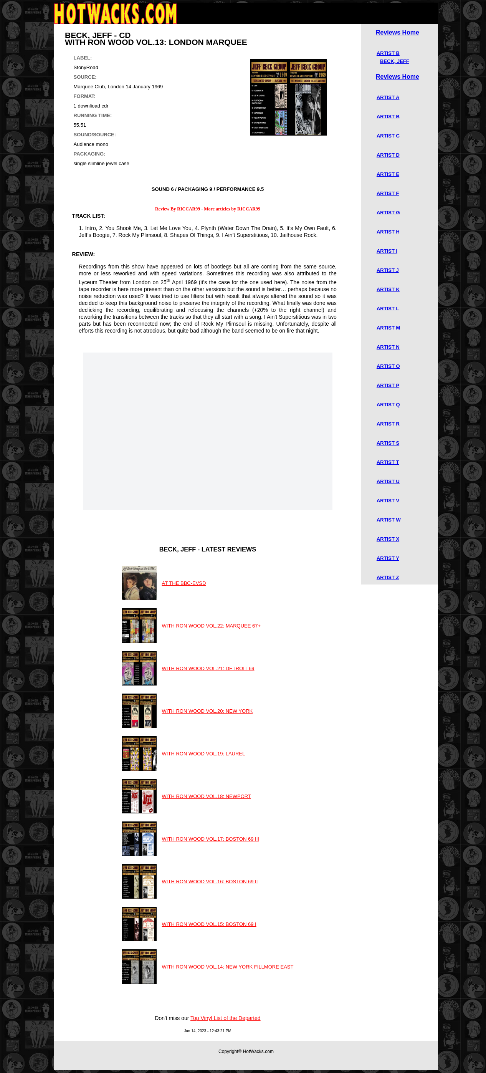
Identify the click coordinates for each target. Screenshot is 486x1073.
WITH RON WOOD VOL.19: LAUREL (203, 754)
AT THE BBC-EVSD (184, 583)
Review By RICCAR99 (177, 209)
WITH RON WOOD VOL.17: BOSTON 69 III (210, 839)
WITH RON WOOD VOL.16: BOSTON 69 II (210, 881)
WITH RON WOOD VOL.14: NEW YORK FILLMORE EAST (228, 967)
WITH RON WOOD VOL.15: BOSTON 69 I (209, 924)
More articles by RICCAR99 (232, 209)
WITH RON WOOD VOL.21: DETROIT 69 (208, 668)
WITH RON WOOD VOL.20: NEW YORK (207, 711)
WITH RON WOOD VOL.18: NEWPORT (206, 796)
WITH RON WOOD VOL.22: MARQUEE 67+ (211, 626)
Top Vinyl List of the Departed (225, 1018)
